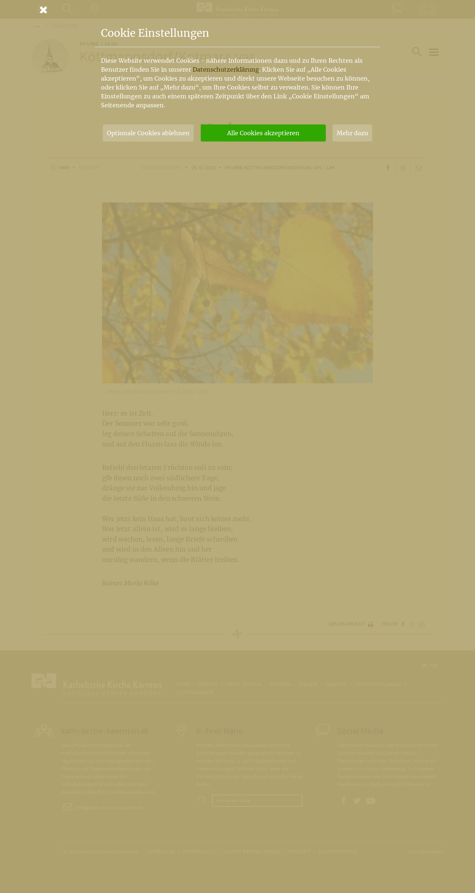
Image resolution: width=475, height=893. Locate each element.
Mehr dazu (352, 133)
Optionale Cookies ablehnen (148, 133)
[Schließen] (237, 9)
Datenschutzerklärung (226, 69)
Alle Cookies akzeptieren (263, 133)
